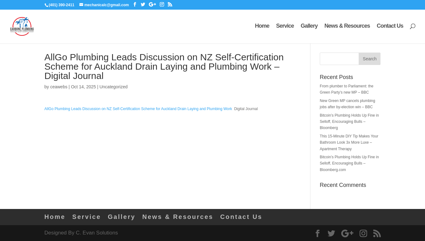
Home (262, 27)
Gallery (309, 27)
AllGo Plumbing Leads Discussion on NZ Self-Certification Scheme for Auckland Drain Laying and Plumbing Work (138, 109)
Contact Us (390, 27)
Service (285, 27)
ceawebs (58, 86)
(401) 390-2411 (61, 5)
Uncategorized (113, 86)
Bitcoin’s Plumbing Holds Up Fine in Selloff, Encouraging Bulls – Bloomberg (349, 121)
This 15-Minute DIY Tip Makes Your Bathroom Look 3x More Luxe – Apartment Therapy (349, 142)
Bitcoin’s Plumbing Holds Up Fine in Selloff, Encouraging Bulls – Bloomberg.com (349, 163)
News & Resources (347, 27)
